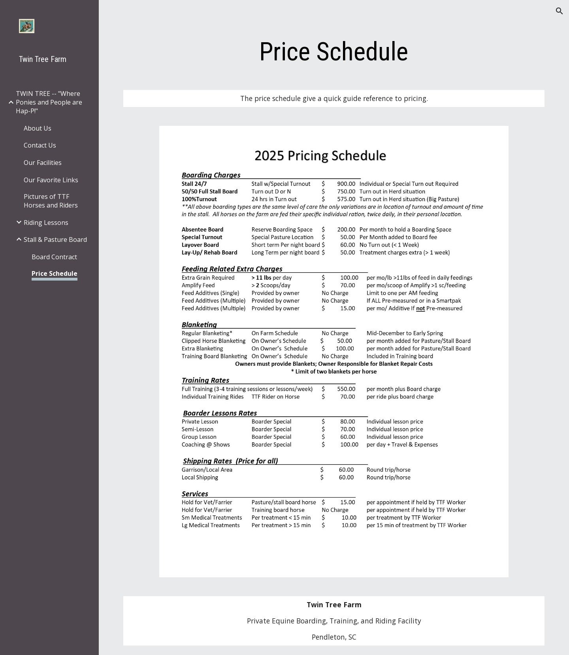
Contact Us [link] (40, 145)
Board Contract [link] (54, 257)
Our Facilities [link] (43, 162)
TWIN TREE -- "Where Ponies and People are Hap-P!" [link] (49, 102)
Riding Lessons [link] (46, 222)
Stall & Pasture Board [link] (55, 239)
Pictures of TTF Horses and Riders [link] (51, 201)
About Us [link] (37, 128)
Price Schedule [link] (54, 273)
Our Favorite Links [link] (51, 180)
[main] (334, 52)
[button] (559, 11)
